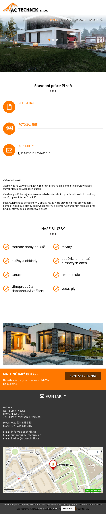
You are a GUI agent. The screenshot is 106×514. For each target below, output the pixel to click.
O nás (55, 22)
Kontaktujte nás (83, 376)
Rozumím (67, 508)
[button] (49, 40)
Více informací (51, 508)
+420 (21, 422)
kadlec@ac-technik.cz (25, 438)
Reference (66, 22)
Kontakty (93, 22)
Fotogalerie (80, 22)
